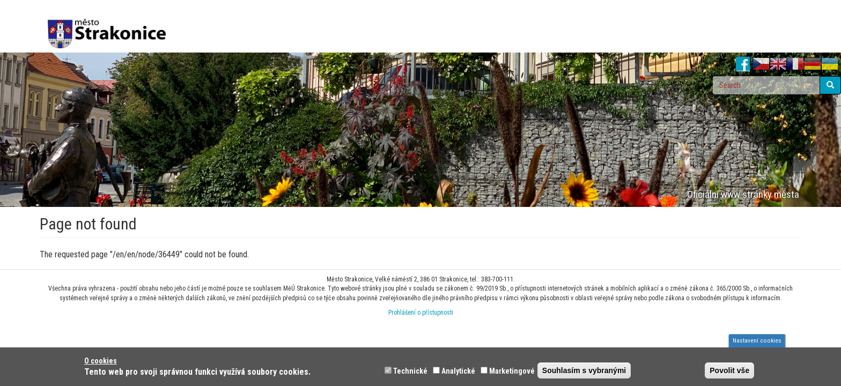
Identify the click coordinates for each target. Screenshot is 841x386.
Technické (410, 371)
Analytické (458, 371)
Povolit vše (729, 370)
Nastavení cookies (757, 340)
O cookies (100, 361)
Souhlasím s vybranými (584, 370)
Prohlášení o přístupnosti (420, 312)
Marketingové (512, 371)
